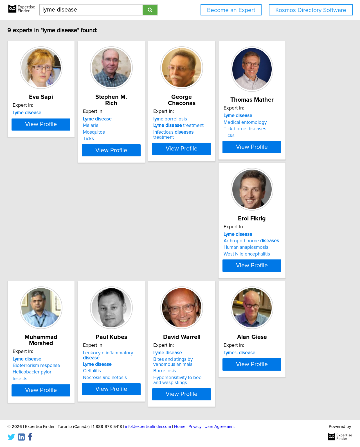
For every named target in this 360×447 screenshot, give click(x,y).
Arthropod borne (44, 263)
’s (32, 394)
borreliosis (202, 119)
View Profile (52, 160)
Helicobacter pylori (121, 270)
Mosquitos (112, 132)
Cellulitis (194, 270)
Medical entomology (291, 128)
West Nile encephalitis (40, 276)
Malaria (108, 125)
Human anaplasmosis (39, 270)
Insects (108, 276)
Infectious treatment (216, 132)
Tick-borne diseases (291, 135)
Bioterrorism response (124, 263)
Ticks (106, 138)
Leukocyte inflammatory (219, 256)
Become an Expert (231, 10)
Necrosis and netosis (207, 276)
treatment (210, 125)
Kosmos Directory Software (310, 10)
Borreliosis (281, 275)
